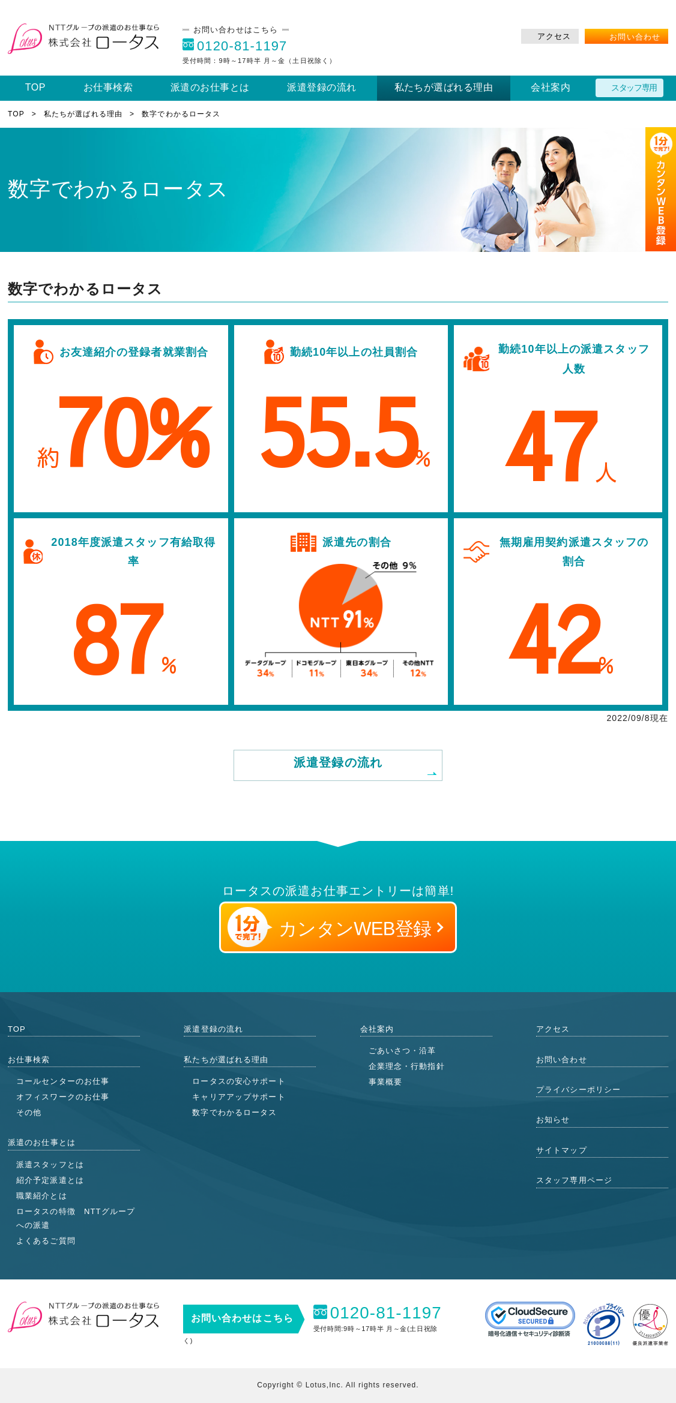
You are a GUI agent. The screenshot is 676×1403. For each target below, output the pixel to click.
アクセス (554, 36)
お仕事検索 (108, 87)
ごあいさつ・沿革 (402, 1050)
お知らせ (553, 1119)
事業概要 (385, 1081)
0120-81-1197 (242, 45)
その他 (28, 1112)
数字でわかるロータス (234, 1112)
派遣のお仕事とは (210, 87)
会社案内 (550, 87)
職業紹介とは (41, 1195)
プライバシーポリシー (578, 1089)
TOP (35, 87)
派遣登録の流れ (321, 87)
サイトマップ (561, 1150)
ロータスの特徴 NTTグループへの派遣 (75, 1218)
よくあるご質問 (46, 1240)
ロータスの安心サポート (238, 1081)
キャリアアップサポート (238, 1096)
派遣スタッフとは (50, 1164)
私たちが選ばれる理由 (443, 87)
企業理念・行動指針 (407, 1066)
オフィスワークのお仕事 (62, 1096)
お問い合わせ (634, 36)
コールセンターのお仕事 (62, 1081)
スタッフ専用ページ (574, 1180)
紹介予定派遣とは (50, 1180)
